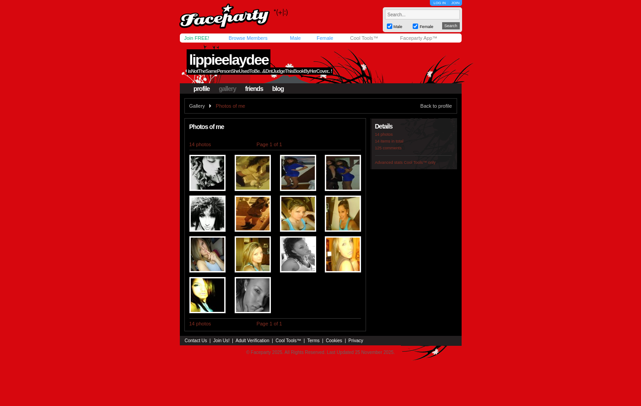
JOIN (455, 3)
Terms (313, 340)
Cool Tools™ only (420, 162)
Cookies (334, 340)
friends (254, 88)
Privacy (355, 340)
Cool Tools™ (364, 38)
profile (201, 88)
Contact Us (196, 340)
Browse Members (248, 38)
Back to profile (436, 106)
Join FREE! (197, 38)
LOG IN (440, 3)
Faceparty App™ (418, 38)
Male (295, 38)
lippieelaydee (228, 60)
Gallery (197, 106)
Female (325, 38)
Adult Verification (253, 340)
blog (278, 88)
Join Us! (221, 340)
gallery (227, 88)
